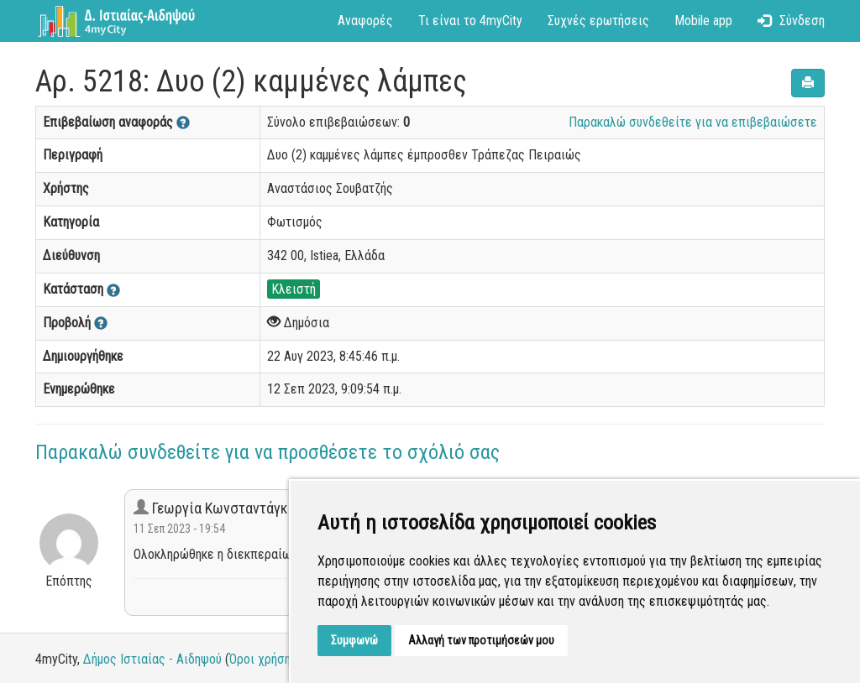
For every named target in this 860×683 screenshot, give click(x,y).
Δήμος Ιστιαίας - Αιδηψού (152, 659)
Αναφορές (365, 21)
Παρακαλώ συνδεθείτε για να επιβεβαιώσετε (693, 122)
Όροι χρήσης (263, 659)
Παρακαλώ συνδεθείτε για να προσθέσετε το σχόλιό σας (267, 452)
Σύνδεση (791, 21)
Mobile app (703, 21)
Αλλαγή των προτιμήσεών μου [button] (481, 640)
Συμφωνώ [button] (354, 640)
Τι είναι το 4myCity (470, 21)
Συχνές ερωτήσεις (598, 21)
